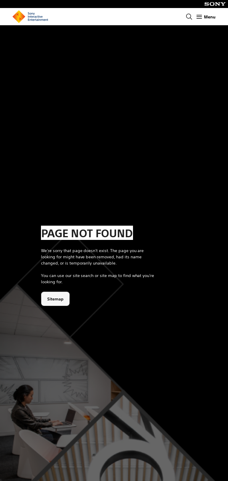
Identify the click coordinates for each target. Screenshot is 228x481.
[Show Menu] (206, 17)
